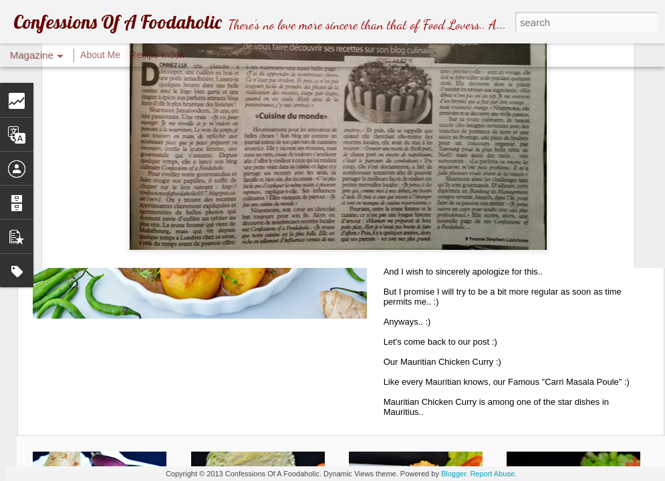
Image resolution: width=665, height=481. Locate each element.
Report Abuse (492, 474)
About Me (100, 54)
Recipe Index (157, 54)
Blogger (453, 474)
